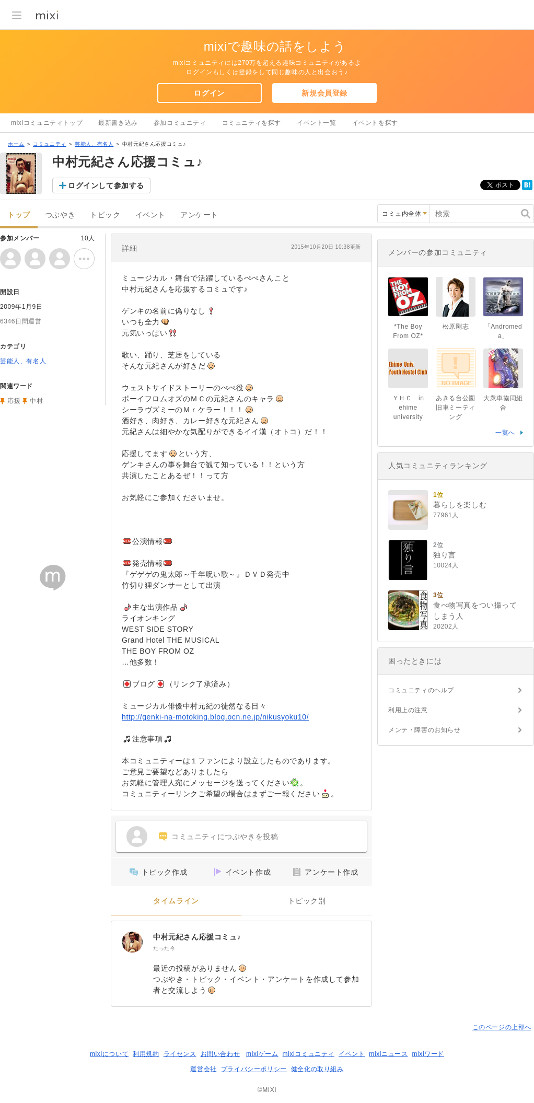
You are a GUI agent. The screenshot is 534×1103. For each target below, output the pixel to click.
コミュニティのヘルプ (421, 690)
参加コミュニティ (180, 122)
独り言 (444, 555)
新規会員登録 (324, 93)
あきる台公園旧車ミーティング (455, 407)
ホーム (16, 144)
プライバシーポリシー (254, 1069)
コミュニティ (49, 144)
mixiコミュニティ (308, 1054)
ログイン (209, 93)
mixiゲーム (262, 1054)
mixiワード (428, 1054)
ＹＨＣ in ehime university (408, 407)
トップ (18, 215)
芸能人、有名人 (94, 144)
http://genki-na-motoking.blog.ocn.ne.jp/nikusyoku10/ (215, 717)
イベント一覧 (316, 122)
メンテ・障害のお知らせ (424, 730)
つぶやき (60, 215)
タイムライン (176, 901)
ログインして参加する (106, 185)
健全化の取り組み (317, 1069)
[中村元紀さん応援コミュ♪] (132, 942)
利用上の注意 (408, 710)
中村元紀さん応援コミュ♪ (197, 937)
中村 (36, 400)
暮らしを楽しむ (459, 505)
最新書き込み (118, 122)
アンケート (199, 215)
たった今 (164, 948)
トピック (105, 215)
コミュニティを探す (251, 122)
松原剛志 (456, 326)
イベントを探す (375, 122)
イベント (150, 215)
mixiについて (109, 1054)
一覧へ (505, 432)
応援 (13, 400)
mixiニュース (388, 1054)
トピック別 (307, 901)
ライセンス (180, 1054)
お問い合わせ (220, 1054)
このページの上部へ (501, 1027)
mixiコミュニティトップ (47, 122)
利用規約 (146, 1054)
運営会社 (203, 1069)
